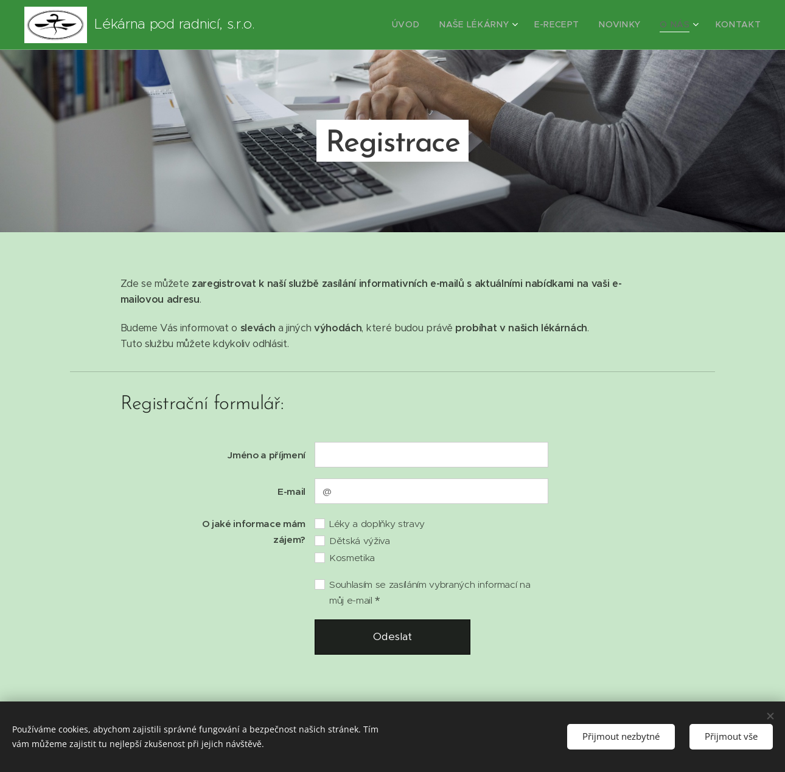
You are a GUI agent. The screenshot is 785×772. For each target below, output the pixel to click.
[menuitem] (434, 25)
